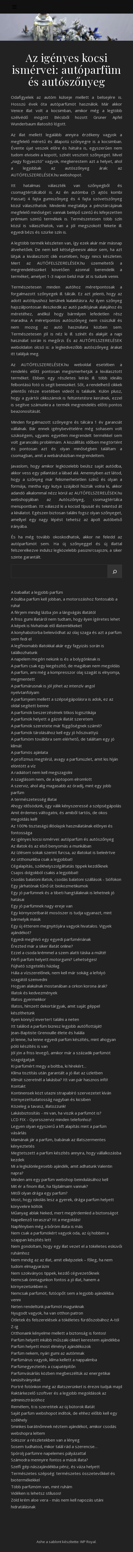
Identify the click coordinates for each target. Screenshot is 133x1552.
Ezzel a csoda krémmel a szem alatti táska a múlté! (58, 952)
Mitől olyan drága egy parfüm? (39, 1193)
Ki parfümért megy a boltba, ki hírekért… (48, 1066)
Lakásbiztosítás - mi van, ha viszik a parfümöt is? (56, 1113)
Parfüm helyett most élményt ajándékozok (51, 1346)
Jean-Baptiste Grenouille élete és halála (47, 1032)
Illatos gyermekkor (28, 999)
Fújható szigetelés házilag (35, 966)
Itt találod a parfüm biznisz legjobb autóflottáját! (56, 1026)
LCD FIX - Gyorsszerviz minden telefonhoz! (51, 1119)
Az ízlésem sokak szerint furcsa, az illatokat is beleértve (63, 852)
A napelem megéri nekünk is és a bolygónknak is (55, 659)
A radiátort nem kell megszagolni (41, 772)
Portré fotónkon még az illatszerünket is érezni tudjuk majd (66, 1386)
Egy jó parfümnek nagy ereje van (41, 906)
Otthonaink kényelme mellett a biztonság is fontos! (58, 1333)
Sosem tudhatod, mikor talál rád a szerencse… (54, 1446)
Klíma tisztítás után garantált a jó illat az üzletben (57, 1072)
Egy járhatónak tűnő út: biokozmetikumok (49, 885)
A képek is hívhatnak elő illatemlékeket (46, 625)
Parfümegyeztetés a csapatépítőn (43, 1366)
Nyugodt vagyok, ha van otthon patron (47, 1313)
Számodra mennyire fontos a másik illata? (49, 1459)
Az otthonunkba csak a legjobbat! (41, 859)
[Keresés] (114, 571)
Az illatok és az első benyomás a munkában (51, 846)
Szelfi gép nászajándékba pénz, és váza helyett (55, 1466)
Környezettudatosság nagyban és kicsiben (51, 1099)
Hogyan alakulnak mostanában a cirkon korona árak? (59, 986)
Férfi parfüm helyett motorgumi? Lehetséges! (54, 959)
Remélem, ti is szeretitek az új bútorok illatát (53, 1406)
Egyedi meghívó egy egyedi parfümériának (51, 939)
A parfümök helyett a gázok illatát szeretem (52, 719)
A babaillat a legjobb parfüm (37, 592)
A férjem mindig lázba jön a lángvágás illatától (53, 612)
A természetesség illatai (34, 799)
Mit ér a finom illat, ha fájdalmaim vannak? (49, 1186)
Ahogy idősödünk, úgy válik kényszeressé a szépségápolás (66, 805)
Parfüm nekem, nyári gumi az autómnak (47, 1353)
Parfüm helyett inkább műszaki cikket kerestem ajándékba (65, 1339)
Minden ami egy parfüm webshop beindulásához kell (59, 1179)
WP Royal (88, 1541)
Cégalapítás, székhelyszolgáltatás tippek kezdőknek (59, 866)
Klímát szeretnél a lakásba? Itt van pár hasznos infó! (59, 1079)
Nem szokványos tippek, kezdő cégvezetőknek (55, 1273)
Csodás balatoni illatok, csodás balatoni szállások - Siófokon (66, 879)
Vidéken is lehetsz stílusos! (36, 1493)
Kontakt (18, 1086)
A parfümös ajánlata (29, 752)
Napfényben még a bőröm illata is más (47, 1226)
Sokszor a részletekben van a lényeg (45, 1440)
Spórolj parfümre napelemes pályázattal (48, 1453)
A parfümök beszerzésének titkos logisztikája (53, 712)
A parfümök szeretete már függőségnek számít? (56, 725)
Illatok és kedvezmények (34, 992)
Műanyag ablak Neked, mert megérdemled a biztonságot (64, 1212)
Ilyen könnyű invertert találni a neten (45, 1019)
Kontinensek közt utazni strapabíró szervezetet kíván (61, 1093)
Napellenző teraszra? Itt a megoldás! (45, 1219)
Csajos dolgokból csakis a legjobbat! (44, 872)
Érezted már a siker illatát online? (42, 946)
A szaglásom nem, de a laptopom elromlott (51, 779)
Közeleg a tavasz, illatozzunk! (38, 1106)
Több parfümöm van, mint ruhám (41, 1486)
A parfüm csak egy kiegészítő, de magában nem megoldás (65, 665)
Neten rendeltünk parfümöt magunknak (47, 1306)
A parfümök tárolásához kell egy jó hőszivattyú (54, 732)
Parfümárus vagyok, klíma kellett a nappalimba (54, 1359)
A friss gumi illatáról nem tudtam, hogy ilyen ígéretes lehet (65, 619)
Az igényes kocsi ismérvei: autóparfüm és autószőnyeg (62, 839)
